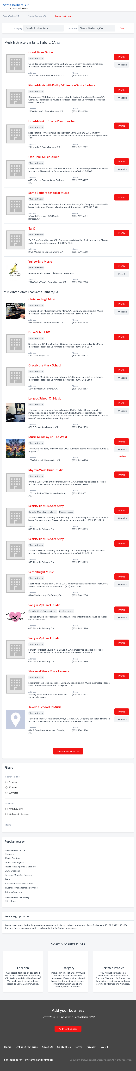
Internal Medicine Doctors (18, 875)
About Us (47, 1046)
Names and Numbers (41, 1059)
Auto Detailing (12, 870)
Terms (78, 1046)
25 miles (13, 782)
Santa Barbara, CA (37, 16)
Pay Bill (104, 1046)
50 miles (13, 787)
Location (72, 28)
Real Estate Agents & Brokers (20, 866)
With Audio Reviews (19, 814)
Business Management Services (21, 887)
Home (7, 1046)
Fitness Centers (13, 891)
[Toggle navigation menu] (131, 5)
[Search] (123, 28)
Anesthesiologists (14, 862)
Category (17, 28)
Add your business (68, 1028)
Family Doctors (12, 858)
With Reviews (16, 808)
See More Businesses (68, 751)
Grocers (9, 854)
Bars (7, 879)
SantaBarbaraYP (11, 16)
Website (122, 64)
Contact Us (64, 1046)
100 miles (13, 792)
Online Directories (26, 1046)
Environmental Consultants (19, 883)
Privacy (91, 1046)
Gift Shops (10, 901)
